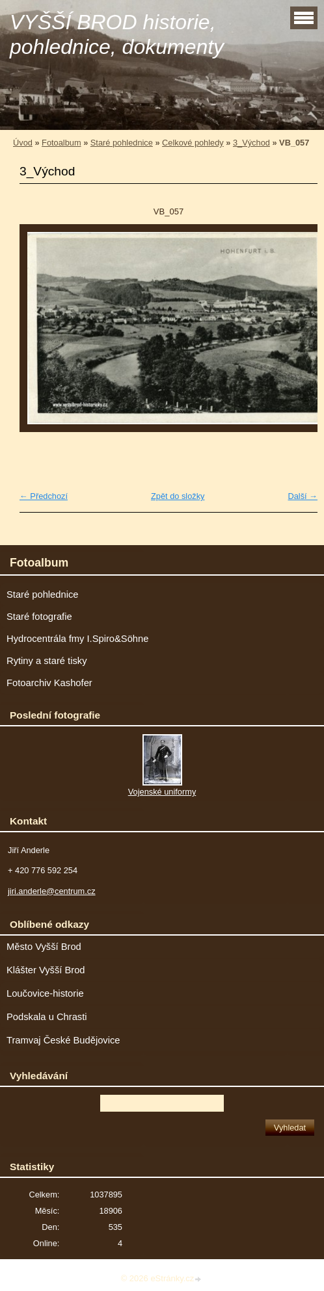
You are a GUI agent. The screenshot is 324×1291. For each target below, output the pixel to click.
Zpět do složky (178, 496)
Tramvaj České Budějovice (63, 1040)
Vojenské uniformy (162, 792)
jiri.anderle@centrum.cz (52, 891)
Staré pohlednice (121, 142)
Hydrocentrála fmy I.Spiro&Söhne (77, 638)
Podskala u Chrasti (47, 1017)
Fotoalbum (61, 142)
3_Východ (251, 142)
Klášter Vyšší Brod (46, 970)
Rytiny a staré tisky (47, 661)
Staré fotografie (39, 616)
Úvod (23, 142)
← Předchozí (44, 496)
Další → (302, 496)
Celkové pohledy (193, 142)
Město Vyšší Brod (44, 946)
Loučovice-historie (45, 993)
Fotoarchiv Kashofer (49, 683)
